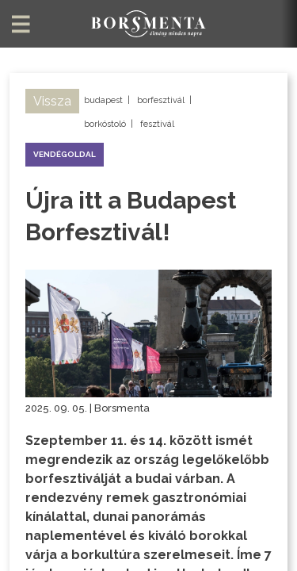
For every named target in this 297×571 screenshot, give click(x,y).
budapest (103, 100)
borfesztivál (161, 100)
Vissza (52, 101)
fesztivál (157, 124)
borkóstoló (105, 124)
